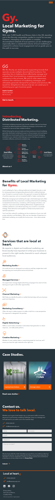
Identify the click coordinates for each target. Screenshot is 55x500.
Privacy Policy (28, 458)
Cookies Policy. (7, 494)
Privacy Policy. (7, 491)
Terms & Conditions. (9, 492)
